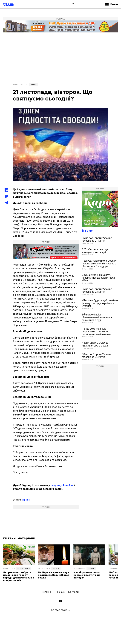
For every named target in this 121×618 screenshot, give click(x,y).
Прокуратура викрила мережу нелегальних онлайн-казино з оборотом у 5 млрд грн (99, 263)
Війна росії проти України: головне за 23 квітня (97, 290)
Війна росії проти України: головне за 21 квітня (97, 355)
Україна (26, 499)
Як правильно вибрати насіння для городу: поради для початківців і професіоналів (18, 576)
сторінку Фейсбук (62, 485)
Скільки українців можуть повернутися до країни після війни (98, 278)
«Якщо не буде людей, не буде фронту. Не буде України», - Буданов (100, 303)
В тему (87, 230)
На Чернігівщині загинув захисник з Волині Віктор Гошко (53, 575)
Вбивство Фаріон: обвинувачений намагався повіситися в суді (97, 317)
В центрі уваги (23, 568)
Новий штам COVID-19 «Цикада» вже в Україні (95, 344)
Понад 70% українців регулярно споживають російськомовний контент (96, 331)
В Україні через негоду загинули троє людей (95, 251)
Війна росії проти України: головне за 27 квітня (97, 239)
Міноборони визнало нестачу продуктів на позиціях (86, 575)
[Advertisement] (60, 57)
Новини (33, 84)
